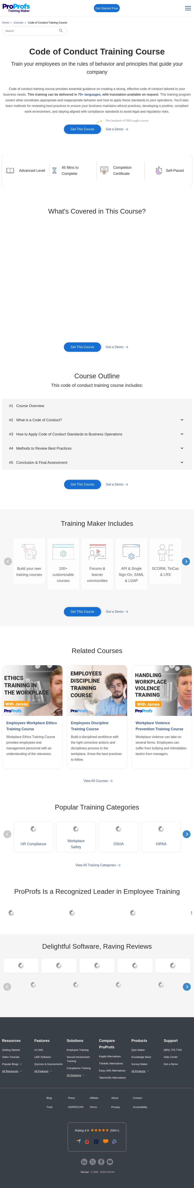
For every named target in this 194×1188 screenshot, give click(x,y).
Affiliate (94, 1097)
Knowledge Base (141, 1057)
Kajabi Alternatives (110, 1056)
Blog (49, 1097)
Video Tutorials (10, 1057)
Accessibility (140, 1107)
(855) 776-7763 (173, 1049)
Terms (93, 1107)
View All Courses (96, 781)
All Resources (10, 1071)
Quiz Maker (138, 1049)
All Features (41, 1071)
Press (71, 1097)
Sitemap (84, 1172)
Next (186, 562)
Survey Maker (139, 1064)
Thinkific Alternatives (111, 1063)
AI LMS (38, 1049)
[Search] (34, 31)
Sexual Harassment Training (78, 1059)
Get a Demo (114, 129)
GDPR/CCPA (76, 1107)
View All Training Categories (96, 865)
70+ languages (89, 94)
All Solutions (74, 1075)
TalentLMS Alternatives (112, 1077)
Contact (137, 1097)
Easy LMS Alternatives (112, 1070)
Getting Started (11, 1049)
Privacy (115, 1107)
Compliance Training (79, 1068)
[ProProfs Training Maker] (16, 8)
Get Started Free (106, 8)
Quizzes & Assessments (48, 1064)
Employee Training (78, 1049)
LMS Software (42, 1057)
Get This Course (86, 128)
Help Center (171, 1057)
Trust (50, 1107)
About (114, 1097)
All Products (138, 1071)
